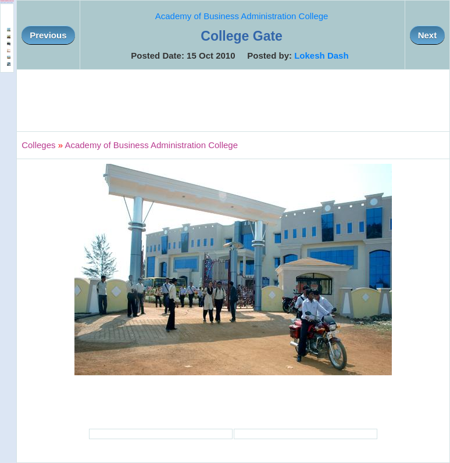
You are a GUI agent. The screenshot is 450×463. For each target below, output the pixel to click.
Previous (48, 35)
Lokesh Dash (321, 55)
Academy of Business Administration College (241, 16)
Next (427, 35)
